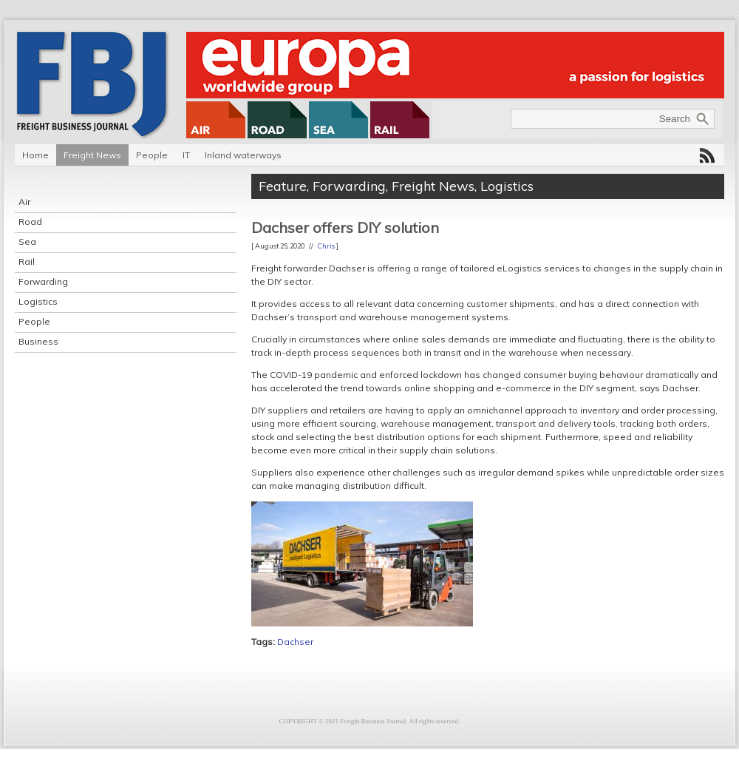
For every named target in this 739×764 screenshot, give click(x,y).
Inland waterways (243, 154)
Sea (27, 241)
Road (30, 221)
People (152, 154)
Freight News (92, 154)
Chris (326, 246)
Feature (283, 186)
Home (35, 154)
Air (24, 201)
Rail (26, 261)
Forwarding (43, 281)
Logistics (38, 301)
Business (38, 341)
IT (186, 154)
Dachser (295, 641)
